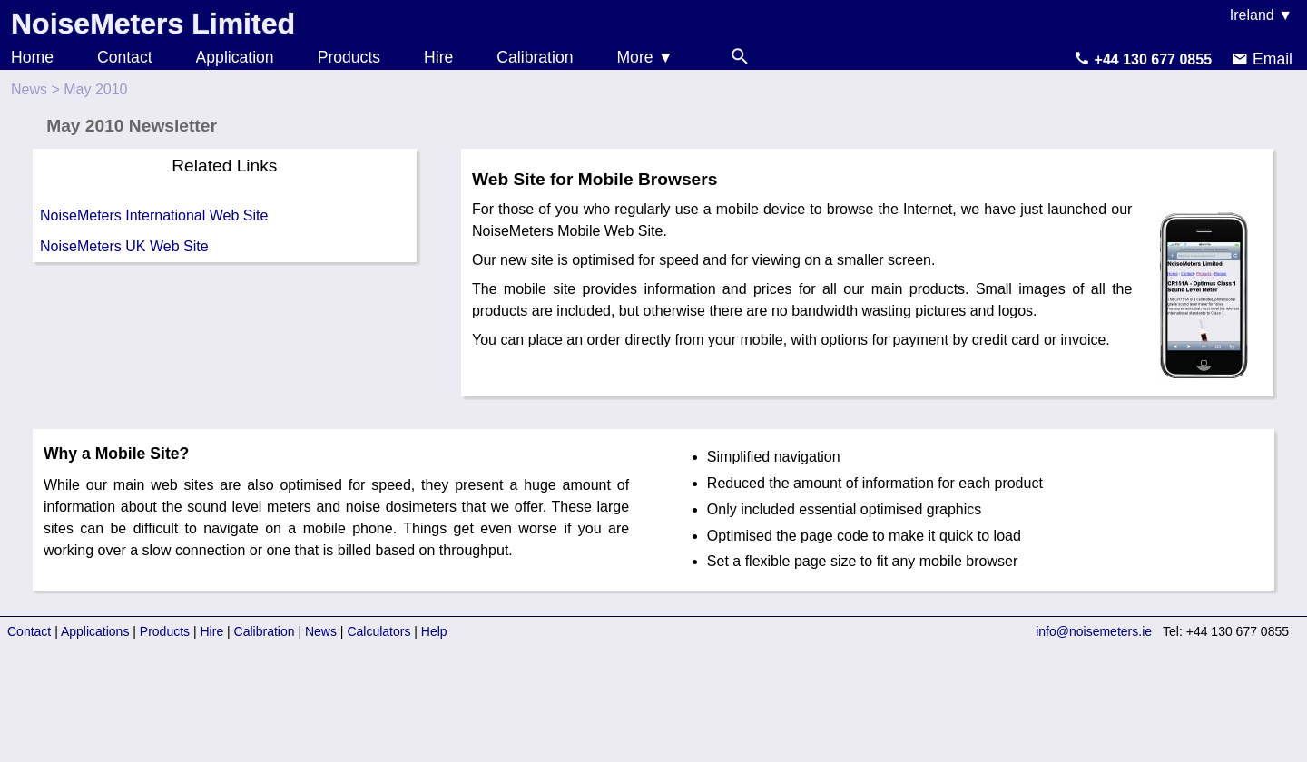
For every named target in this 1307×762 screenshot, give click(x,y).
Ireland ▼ (1261, 15)
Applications (95, 631)
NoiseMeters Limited (153, 23)
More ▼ (644, 57)
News (29, 89)
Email (1262, 59)
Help (434, 631)
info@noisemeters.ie (1094, 631)
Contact (124, 57)
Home (32, 57)
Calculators (378, 631)
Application (235, 57)
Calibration (534, 57)
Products (349, 57)
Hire (438, 57)
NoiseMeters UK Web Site (124, 246)
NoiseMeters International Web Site (154, 215)
